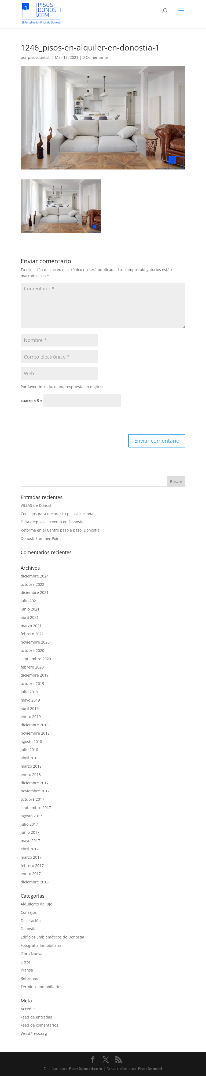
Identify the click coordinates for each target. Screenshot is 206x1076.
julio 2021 (29, 600)
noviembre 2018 (35, 733)
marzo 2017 (31, 857)
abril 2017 (30, 848)
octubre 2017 (32, 799)
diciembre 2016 (35, 881)
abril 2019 (30, 708)
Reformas (29, 978)
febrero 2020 (32, 667)
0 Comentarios (96, 57)
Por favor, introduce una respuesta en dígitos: (62, 386)
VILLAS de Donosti (37, 505)
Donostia (28, 928)
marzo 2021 (31, 625)
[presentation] (61, 420)
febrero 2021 (32, 633)
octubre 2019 (32, 683)
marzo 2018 (31, 766)
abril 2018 (30, 757)
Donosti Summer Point (41, 538)
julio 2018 (29, 749)
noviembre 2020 (35, 642)
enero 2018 (31, 774)
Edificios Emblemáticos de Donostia (52, 937)
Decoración (31, 920)
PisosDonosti (150, 1068)
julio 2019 (29, 691)
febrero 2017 (32, 865)
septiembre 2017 (36, 807)
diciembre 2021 (35, 592)
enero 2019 (31, 716)
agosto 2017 (31, 815)
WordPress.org (34, 1033)
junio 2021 (30, 609)
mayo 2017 (30, 840)
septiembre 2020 (36, 658)
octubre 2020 (32, 650)
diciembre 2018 (35, 724)
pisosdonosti (39, 57)
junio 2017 (30, 832)
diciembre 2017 (35, 782)
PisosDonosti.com (85, 1068)
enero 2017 (31, 873)
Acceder (28, 1008)
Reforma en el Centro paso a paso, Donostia (60, 530)
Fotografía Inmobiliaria (41, 945)
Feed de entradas (36, 1017)
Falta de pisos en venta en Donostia (52, 521)
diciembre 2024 (35, 576)
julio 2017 (29, 824)
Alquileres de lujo (36, 904)
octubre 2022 (32, 584)
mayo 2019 (30, 700)
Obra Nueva (31, 953)
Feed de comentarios (39, 1025)
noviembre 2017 (35, 790)
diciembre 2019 (35, 675)
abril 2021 (30, 617)
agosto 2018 (31, 741)
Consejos (29, 912)
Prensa (27, 970)
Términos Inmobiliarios (41, 986)
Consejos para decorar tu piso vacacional (57, 513)
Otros (26, 962)
